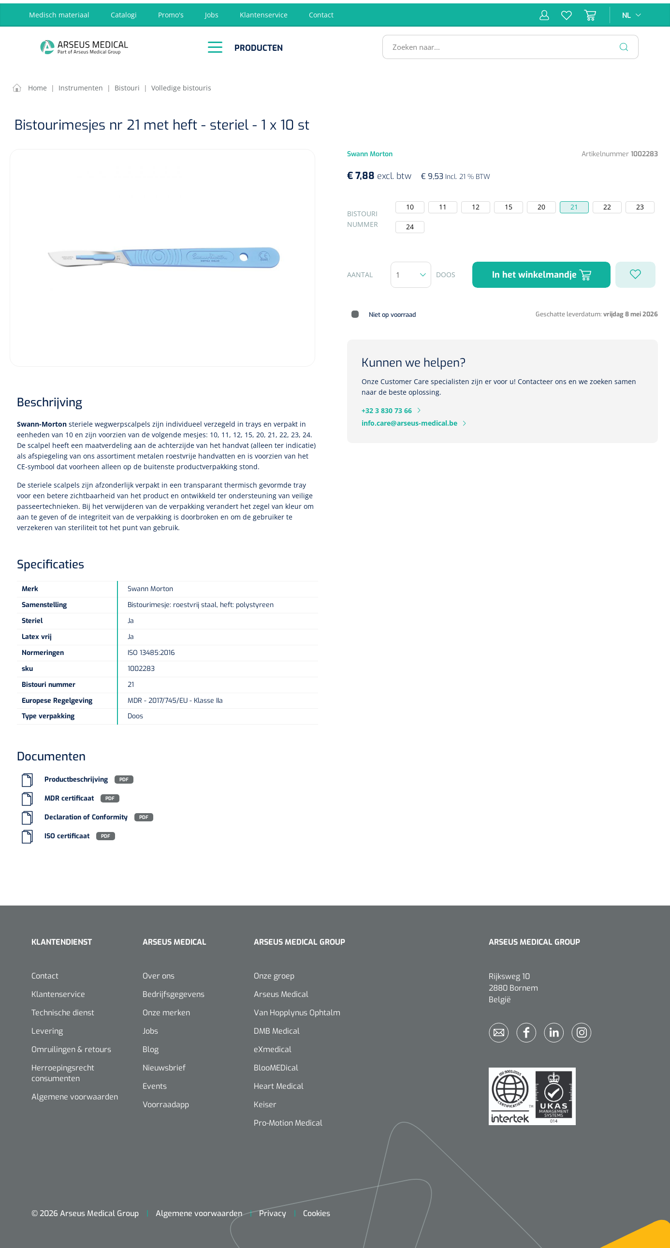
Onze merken (166, 1010)
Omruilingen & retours (71, 1046)
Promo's (171, 11)
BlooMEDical (276, 1065)
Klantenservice (264, 11)
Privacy (272, 1210)
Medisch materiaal (59, 11)
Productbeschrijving (76, 776)
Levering (47, 1028)
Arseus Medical (281, 991)
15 (508, 203)
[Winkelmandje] (584, 11)
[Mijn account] (544, 11)
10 (410, 203)
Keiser (265, 1102)
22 (607, 203)
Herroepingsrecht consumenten (62, 1070)
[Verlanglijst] (560, 11)
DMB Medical (277, 1028)
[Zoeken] (624, 43)
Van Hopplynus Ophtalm (297, 1010)
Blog (151, 1046)
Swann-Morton (42, 420)
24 (410, 223)
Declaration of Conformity (86, 814)
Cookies (316, 1210)
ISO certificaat (66, 833)
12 (476, 203)
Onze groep (274, 973)
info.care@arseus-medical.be (409, 420)
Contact (321, 11)
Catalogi (124, 11)
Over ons (159, 973)
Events (155, 1083)
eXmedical (272, 1046)
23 (640, 203)
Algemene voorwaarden (74, 1094)
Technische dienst (62, 1010)
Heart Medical (279, 1083)
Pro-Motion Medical (288, 1120)
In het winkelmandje (541, 272)
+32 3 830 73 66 (387, 407)
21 (574, 203)
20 (541, 203)
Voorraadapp (166, 1102)
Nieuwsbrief (164, 1065)
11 (443, 203)
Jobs (211, 11)
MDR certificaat (69, 795)
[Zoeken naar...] (506, 43)
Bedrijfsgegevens (173, 991)
